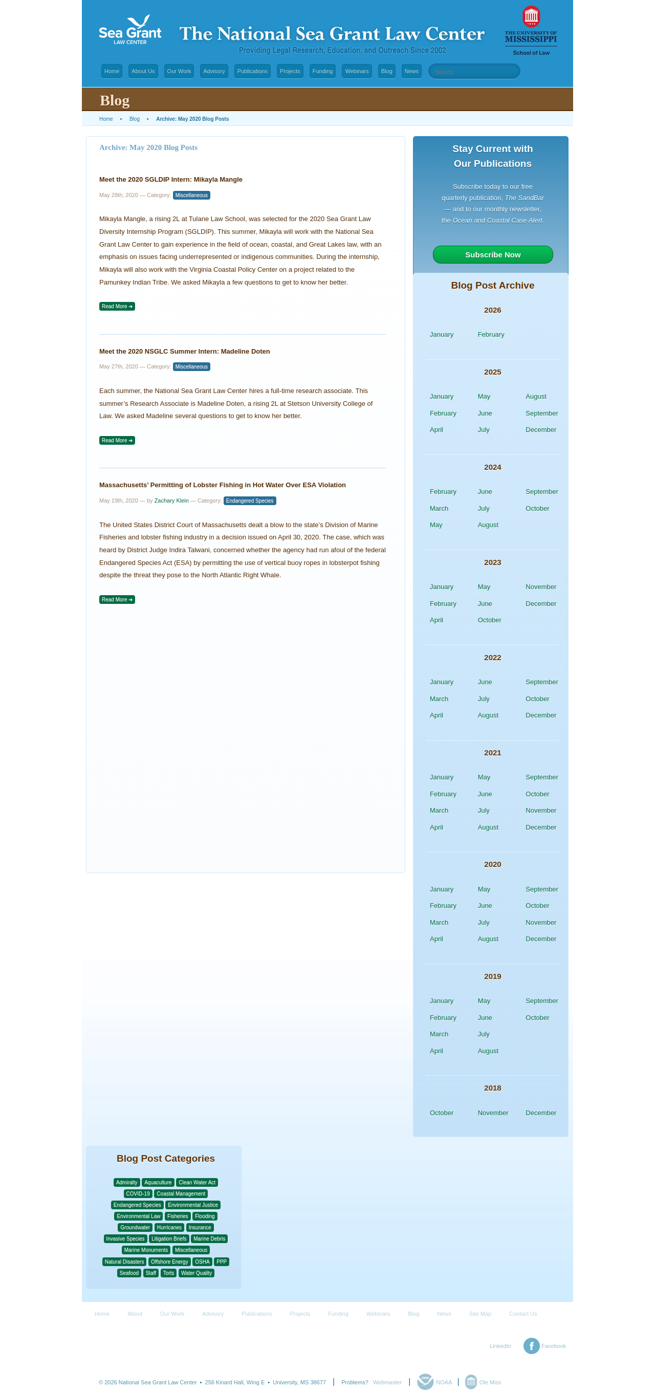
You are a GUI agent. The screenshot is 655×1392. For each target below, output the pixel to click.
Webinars (356, 71)
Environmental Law (138, 1216)
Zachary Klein (172, 500)
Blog (386, 71)
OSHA (202, 1262)
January (441, 334)
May (484, 396)
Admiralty (127, 1182)
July (484, 429)
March (439, 508)
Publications (252, 71)
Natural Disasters (124, 1262)
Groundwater (135, 1227)
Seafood (129, 1273)
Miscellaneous (192, 195)
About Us (143, 71)
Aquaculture (157, 1182)
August (536, 396)
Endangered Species (250, 501)
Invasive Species (125, 1239)
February (491, 334)
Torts (168, 1273)
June (485, 413)
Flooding (204, 1216)
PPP (221, 1262)
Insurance (200, 1227)
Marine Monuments (146, 1250)
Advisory (214, 71)
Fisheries (177, 1216)
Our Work (179, 71)
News (412, 71)
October (537, 508)
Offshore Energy (169, 1262)
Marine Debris (209, 1239)
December (541, 429)
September (542, 413)
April (436, 429)
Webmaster (387, 1382)
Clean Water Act (197, 1182)
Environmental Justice (193, 1205)
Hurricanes (169, 1227)
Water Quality (196, 1273)
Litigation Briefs (168, 1239)
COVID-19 (138, 1194)
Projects (290, 71)
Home (111, 71)
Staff (151, 1273)
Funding (323, 71)
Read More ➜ (117, 306)
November (541, 587)
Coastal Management (181, 1194)
